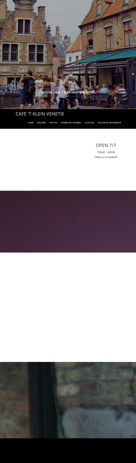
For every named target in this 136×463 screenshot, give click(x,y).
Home (31, 122)
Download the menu (71, 122)
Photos (53, 122)
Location (89, 122)
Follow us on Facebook (109, 122)
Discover (41, 122)
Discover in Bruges (68, 92)
